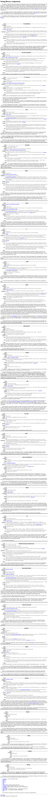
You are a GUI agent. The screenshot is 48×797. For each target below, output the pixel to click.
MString (28, 764)
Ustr (29, 15)
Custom (6, 233)
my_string (26, 413)
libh (3, 782)
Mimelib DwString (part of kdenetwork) (26, 543)
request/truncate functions (16, 634)
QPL (10, 149)
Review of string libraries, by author (12, 204)
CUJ (18, 664)
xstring (28, 735)
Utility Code (5, 789)
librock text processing (26, 604)
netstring (44, 85)
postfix (37, 9)
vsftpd (27, 261)
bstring (26, 203)
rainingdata (5, 786)
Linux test (42, 400)
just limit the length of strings (34, 702)
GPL (8, 149)
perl (3, 790)
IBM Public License (9, 289)
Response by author (9, 569)
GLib (27, 109)
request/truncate (38, 524)
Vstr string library (26, 23)
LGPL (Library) (10, 492)
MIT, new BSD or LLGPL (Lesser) (11, 57)
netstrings (15, 315)
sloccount (24, 37)
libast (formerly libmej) (26, 568)
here (28, 224)
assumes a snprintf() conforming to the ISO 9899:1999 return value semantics (23, 401)
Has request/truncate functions (11, 117)
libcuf (4, 780)
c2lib (27, 381)
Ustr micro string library (26, 52)
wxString (4, 778)
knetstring (26, 628)
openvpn (4, 781)
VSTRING (30, 751)
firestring (27, 678)
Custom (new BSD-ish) (11, 462)
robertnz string (5, 784)
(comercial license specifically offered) (19, 149)
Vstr (26, 15)
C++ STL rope (26, 77)
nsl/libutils (4, 779)
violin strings (5, 787)
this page (35, 12)
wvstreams (4, 785)
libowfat (27, 711)
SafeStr (26, 170)
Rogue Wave (5, 788)
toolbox (26, 646)
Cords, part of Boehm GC (27, 457)
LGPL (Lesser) (9, 29)
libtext (26, 433)
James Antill (2, 795)
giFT (3, 783)
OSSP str (27, 352)
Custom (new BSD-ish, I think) (11, 174)
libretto (27, 487)
